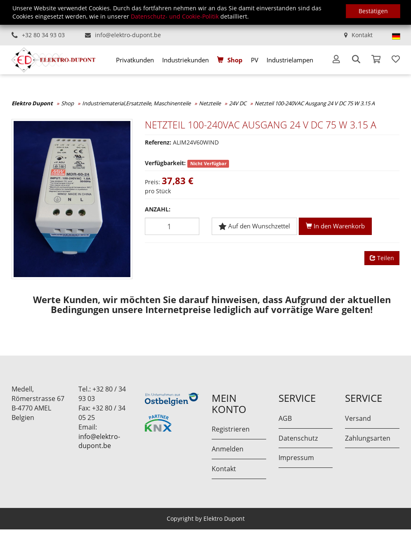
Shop (235, 60)
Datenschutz (298, 438)
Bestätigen (373, 11)
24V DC (237, 103)
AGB (285, 418)
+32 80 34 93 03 (43, 35)
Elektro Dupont (32, 103)
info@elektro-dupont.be (128, 35)
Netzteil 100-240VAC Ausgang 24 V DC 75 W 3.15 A (315, 103)
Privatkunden (135, 60)
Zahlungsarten (367, 438)
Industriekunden (185, 60)
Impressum (296, 457)
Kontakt (362, 35)
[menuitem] (135, 59)
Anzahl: (157, 209)
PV (254, 60)
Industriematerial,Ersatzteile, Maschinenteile (136, 103)
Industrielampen (290, 60)
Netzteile (210, 103)
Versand (358, 418)
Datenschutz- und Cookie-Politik (175, 16)
